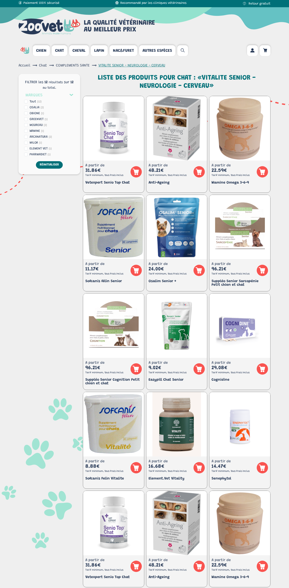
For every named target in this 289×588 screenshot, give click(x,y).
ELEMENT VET (41, 148)
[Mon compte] (252, 50)
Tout (36, 101)
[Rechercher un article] (182, 50)
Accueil (24, 65)
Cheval (79, 51)
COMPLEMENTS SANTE (73, 65)
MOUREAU (38, 125)
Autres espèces (157, 51)
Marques (34, 95)
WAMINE (37, 131)
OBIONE (37, 113)
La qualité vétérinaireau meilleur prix (87, 26)
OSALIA (37, 107)
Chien (41, 51)
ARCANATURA (41, 137)
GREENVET (39, 119)
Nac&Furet (123, 51)
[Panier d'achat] (265, 50)
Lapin (99, 51)
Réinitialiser (49, 164)
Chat (59, 51)
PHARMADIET (40, 154)
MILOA (36, 142)
